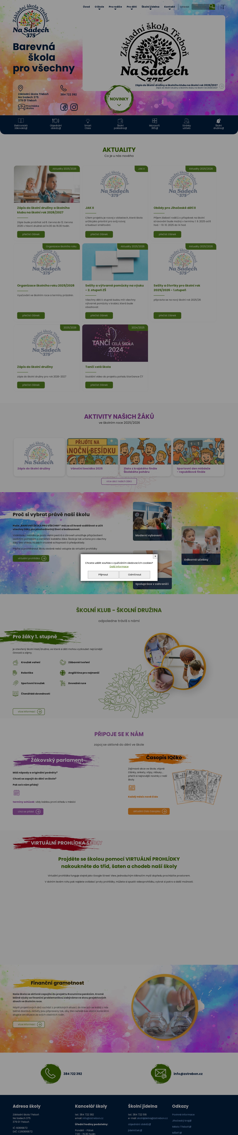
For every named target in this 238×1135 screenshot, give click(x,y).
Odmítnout (134, 574)
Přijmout (103, 574)
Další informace (119, 566)
